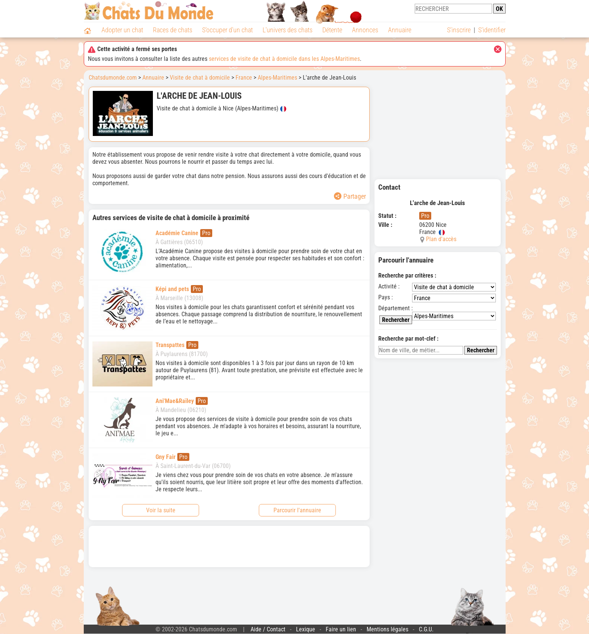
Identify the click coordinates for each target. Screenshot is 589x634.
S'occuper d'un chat (227, 30)
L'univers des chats (288, 30)
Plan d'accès (441, 239)
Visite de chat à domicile (200, 77)
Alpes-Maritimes (277, 77)
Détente (332, 30)
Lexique (305, 629)
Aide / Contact (268, 629)
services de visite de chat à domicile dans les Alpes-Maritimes (284, 58)
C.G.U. (426, 629)
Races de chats (172, 30)
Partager (350, 196)
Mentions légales (387, 629)
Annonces (365, 30)
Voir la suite (160, 510)
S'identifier (492, 30)
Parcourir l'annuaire (297, 510)
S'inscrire (459, 30)
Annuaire (399, 30)
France (244, 77)
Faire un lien (341, 629)
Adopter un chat (122, 30)
